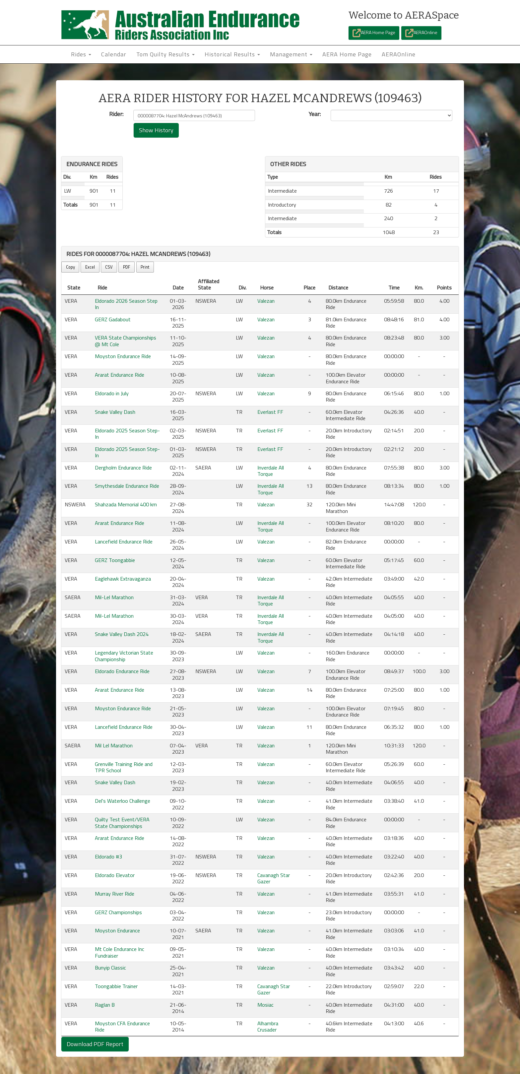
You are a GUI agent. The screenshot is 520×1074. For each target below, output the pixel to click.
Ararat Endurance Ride (119, 375)
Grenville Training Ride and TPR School (124, 767)
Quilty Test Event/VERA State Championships (122, 822)
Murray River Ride (114, 894)
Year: (315, 114)
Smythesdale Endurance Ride (127, 486)
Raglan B (105, 1005)
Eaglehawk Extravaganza (123, 579)
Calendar (113, 54)
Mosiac (265, 1005)
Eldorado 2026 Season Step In (126, 304)
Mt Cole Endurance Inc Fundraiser (119, 952)
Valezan (266, 301)
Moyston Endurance (117, 930)
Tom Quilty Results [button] (165, 54)
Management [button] (291, 54)
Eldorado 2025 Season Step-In (127, 433)
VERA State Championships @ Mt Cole (125, 341)
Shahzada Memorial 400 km (126, 504)
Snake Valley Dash (115, 412)
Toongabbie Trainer (116, 986)
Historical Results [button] (232, 54)
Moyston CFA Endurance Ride (122, 1026)
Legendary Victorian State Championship (124, 656)
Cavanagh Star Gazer (273, 878)
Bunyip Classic (110, 968)
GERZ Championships (118, 912)
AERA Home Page (374, 33)
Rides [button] (81, 54)
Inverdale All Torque (270, 471)
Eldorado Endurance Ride (122, 671)
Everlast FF (270, 412)
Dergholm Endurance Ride (123, 468)
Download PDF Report (95, 1044)
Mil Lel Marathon (114, 745)
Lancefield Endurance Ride (124, 541)
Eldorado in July (112, 393)
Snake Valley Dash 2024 (122, 634)
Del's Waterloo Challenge (122, 801)
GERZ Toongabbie (115, 560)
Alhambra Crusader (267, 1026)
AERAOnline (421, 33)
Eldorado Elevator (115, 875)
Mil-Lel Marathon (114, 597)
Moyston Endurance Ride (123, 356)
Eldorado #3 (108, 856)
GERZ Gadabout (113, 319)
